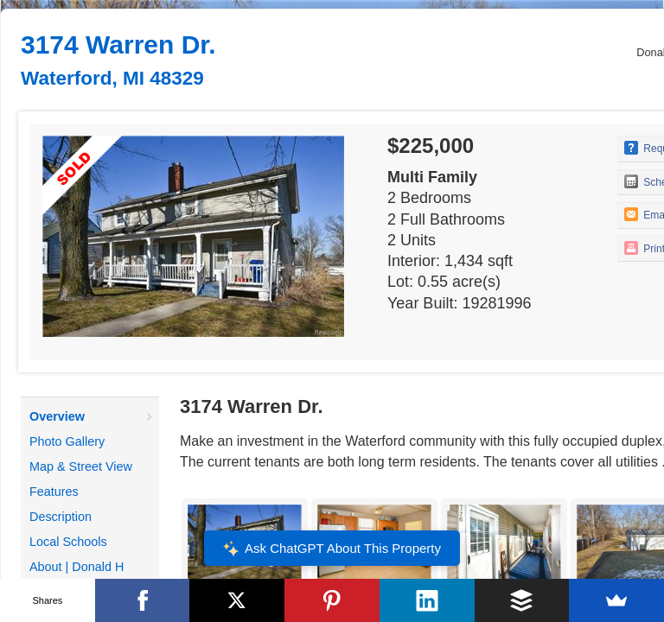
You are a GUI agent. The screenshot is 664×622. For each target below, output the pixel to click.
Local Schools (68, 542)
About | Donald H (76, 567)
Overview (57, 416)
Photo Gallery (67, 441)
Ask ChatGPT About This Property (332, 548)
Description (60, 517)
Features (54, 491)
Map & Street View (80, 466)
